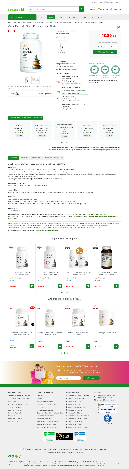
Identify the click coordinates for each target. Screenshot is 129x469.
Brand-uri (11, 416)
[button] (62, 142)
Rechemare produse (15, 419)
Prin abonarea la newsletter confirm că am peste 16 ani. (80, 370)
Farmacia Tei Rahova (74, 410)
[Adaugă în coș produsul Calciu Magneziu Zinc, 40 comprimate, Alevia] (32, 286)
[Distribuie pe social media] (119, 27)
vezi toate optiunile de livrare (68, 109)
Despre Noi (41, 396)
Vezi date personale (83, 372)
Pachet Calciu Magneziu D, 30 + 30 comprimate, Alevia (79, 273)
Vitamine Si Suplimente (25, 22)
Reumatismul (113, 216)
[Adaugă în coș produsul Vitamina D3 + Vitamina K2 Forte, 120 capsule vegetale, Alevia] (32, 346)
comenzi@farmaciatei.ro (105, 400)
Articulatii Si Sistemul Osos (63, 22)
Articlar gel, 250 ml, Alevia (107, 332)
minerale (67, 214)
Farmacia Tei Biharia (74, 413)
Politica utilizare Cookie (45, 401)
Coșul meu (103, 8)
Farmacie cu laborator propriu (18, 404)
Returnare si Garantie (15, 410)
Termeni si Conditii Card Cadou (19, 398)
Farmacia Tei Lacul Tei (74, 404)
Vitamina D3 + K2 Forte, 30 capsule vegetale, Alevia (50, 333)
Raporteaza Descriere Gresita (47, 230)
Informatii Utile (108, 2)
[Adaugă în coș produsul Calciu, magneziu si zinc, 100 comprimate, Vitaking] (116, 286)
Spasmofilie (12, 219)
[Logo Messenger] (13, 456)
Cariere (39, 398)
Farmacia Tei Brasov (74, 421)
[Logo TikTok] (20, 456)
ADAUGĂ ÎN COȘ (105, 52)
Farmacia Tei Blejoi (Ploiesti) (76, 427)
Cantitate (101, 47)
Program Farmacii (97, 2)
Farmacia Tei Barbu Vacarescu (77, 396)
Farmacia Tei (12, 22)
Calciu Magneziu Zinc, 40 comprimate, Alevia (22, 273)
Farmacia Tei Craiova (74, 424)
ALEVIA (63, 61)
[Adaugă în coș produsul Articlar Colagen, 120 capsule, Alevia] (88, 346)
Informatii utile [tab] (36, 158)
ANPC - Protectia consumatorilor (48, 427)
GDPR (118, 2)
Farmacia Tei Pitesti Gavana (76, 419)
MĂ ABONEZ (91, 378)
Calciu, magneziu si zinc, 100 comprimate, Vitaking (107, 273)
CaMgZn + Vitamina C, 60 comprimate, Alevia (50, 273)
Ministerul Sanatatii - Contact (47, 424)
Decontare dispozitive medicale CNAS (50, 413)
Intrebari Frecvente (15, 413)
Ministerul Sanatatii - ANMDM (47, 421)
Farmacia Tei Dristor (74, 401)
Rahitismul (103, 216)
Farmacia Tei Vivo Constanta (76, 407)
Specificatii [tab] (24, 158)
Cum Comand (13, 401)
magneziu (100, 214)
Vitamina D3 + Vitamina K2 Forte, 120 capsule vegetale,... (22, 333)
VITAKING (97, 281)
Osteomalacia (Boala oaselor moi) (85, 216)
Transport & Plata (14, 407)
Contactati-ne (13, 421)
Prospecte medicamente (45, 416)
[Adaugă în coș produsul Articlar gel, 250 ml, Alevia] (116, 346)
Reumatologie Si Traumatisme (44, 22)
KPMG (104, 449)
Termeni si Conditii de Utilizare (19, 396)
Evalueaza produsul (62, 34)
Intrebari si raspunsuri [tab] (54, 158)
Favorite (91, 9)
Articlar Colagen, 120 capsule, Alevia (78, 333)
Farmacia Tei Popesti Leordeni (77, 416)
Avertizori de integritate (45, 410)
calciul (93, 214)
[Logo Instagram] (16, 456)
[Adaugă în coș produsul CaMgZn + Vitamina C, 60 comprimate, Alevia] (60, 286)
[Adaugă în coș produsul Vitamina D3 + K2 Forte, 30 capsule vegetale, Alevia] (60, 346)
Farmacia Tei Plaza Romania (76, 398)
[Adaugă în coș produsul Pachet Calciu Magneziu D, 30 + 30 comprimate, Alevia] (88, 286)
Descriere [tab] (13, 158)
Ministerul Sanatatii (44, 419)
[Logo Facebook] (9, 456)
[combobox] (54, 9)
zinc (105, 214)
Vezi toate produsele (45, 93)
